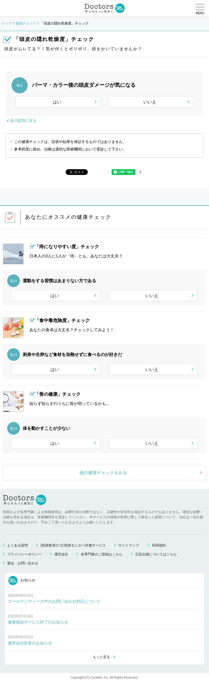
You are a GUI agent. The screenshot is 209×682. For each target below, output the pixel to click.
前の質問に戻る (23, 120)
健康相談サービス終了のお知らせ (38, 622)
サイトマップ (128, 545)
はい (57, 101)
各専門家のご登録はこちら (101, 554)
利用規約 (159, 545)
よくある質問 (17, 545)
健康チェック (26, 23)
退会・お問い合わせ (22, 563)
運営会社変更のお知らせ (30, 643)
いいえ (149, 101)
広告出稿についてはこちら (156, 554)
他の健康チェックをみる (103, 472)
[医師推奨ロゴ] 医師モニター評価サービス (73, 545)
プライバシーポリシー (24, 554)
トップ (6, 23)
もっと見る (101, 657)
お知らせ (21, 580)
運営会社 (61, 554)
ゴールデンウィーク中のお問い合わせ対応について (54, 601)
